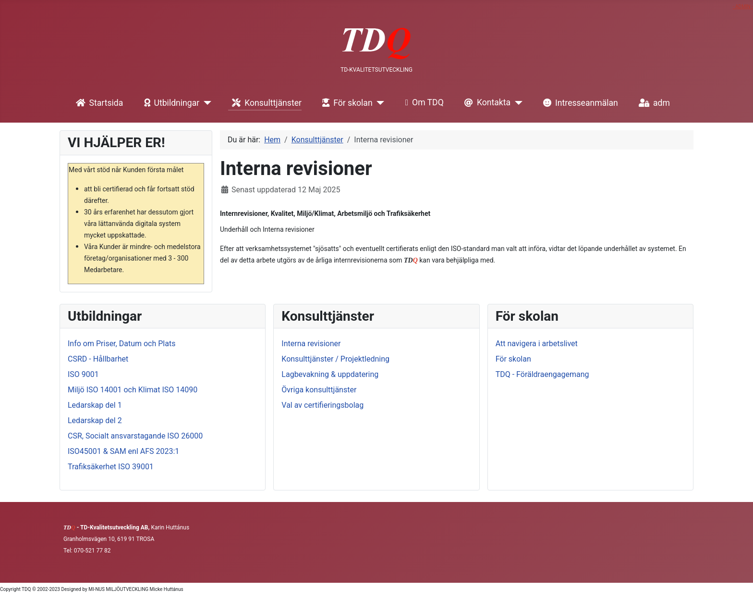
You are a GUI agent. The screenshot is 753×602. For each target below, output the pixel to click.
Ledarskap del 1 (95, 405)
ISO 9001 (83, 374)
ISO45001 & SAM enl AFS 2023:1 (123, 451)
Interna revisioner (310, 343)
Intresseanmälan (578, 103)
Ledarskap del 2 (95, 420)
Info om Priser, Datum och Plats (121, 343)
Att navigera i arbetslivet (537, 343)
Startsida (97, 103)
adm (652, 103)
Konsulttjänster (265, 103)
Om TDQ (422, 103)
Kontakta (485, 103)
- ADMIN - (743, 6)
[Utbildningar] (205, 103)
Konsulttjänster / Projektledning (335, 359)
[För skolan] (379, 103)
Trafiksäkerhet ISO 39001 (111, 466)
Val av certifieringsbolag (322, 405)
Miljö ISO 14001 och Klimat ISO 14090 (132, 389)
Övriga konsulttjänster (318, 389)
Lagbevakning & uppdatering (329, 374)
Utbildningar (170, 103)
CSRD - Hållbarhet (98, 359)
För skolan (345, 103)
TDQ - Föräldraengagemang (542, 374)
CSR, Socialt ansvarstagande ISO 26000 (135, 435)
